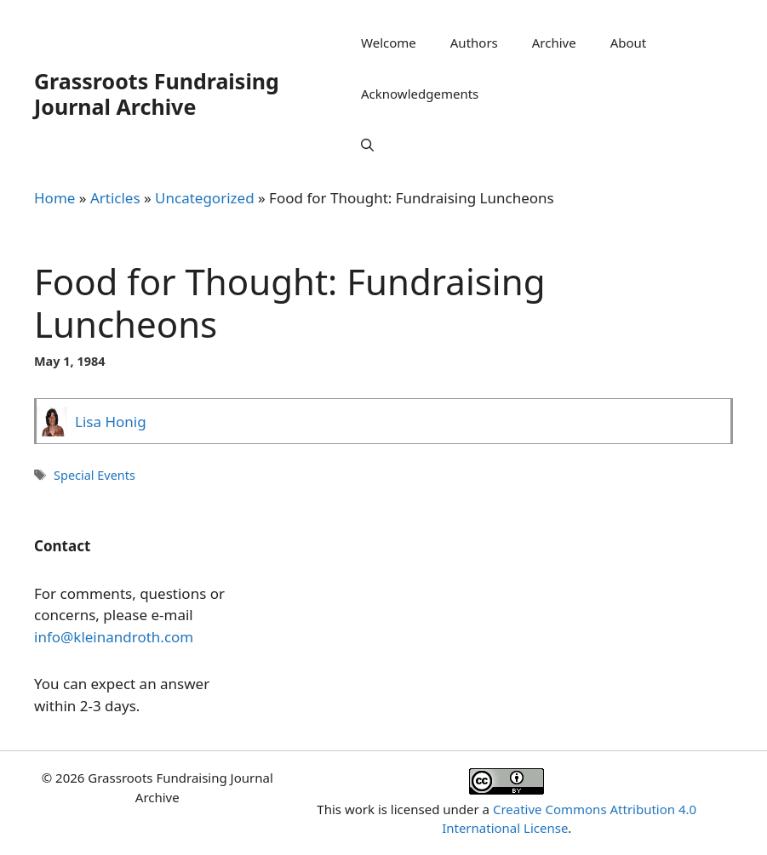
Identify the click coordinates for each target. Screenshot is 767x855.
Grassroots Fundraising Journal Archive (156, 93)
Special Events (94, 475)
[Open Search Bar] (367, 144)
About (628, 42)
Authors (474, 42)
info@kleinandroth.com (113, 637)
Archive (554, 42)
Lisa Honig (110, 421)
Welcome (388, 42)
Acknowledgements (419, 93)
